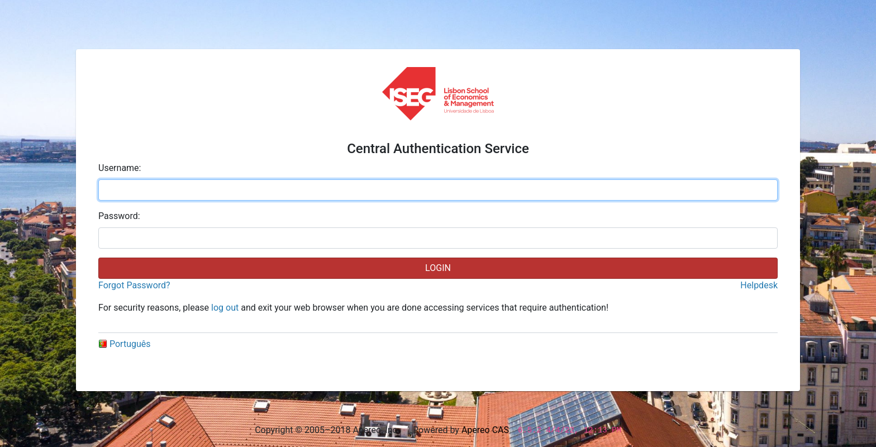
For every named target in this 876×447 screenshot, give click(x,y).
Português (124, 344)
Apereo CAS (485, 430)
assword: (119, 216)
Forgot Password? (134, 285)
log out (225, 307)
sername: (119, 168)
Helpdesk (759, 285)
